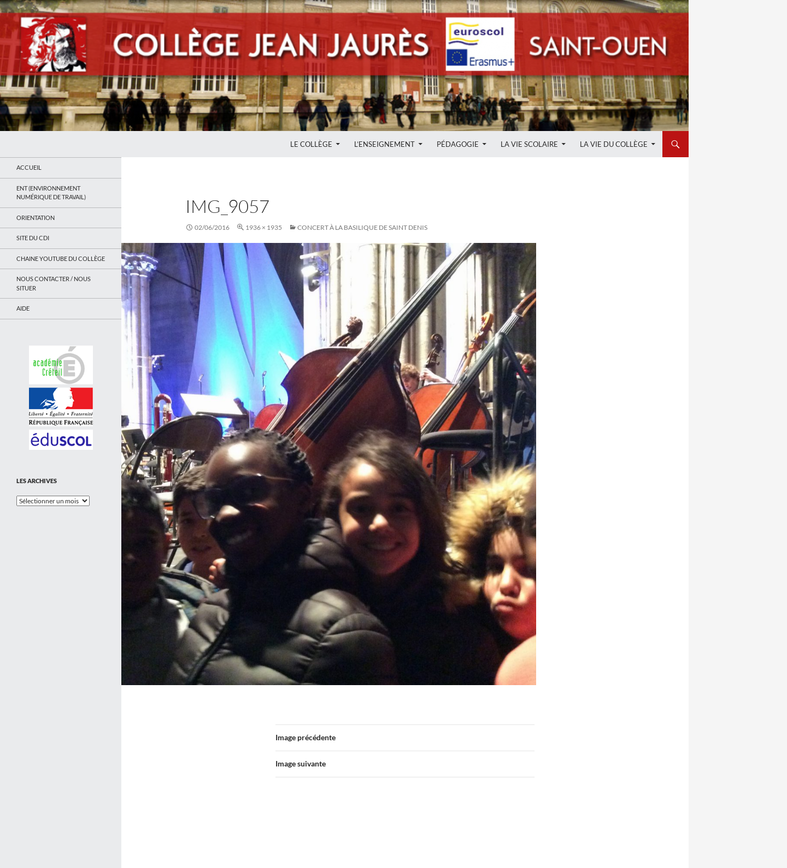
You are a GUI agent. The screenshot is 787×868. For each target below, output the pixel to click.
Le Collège (311, 144)
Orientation (35, 217)
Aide (23, 308)
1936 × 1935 (263, 227)
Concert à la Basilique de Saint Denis (362, 227)
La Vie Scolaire (529, 144)
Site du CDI (32, 237)
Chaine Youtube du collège (60, 258)
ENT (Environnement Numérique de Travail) (51, 193)
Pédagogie (458, 144)
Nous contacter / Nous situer (53, 283)
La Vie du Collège (614, 144)
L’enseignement (384, 144)
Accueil (29, 167)
